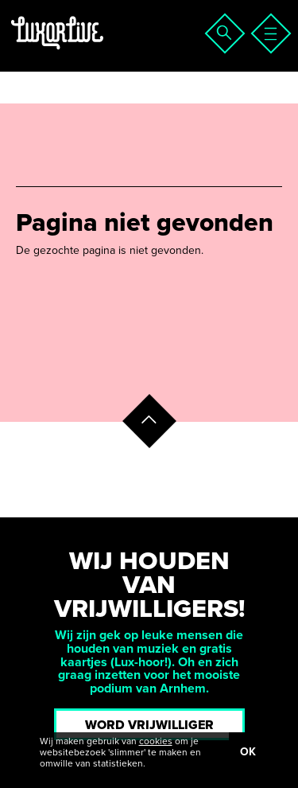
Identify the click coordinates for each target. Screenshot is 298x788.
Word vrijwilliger (149, 725)
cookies (155, 741)
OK (248, 752)
